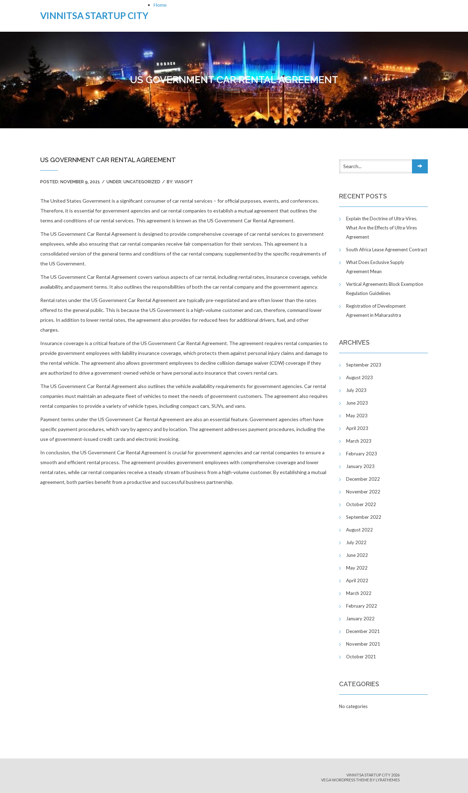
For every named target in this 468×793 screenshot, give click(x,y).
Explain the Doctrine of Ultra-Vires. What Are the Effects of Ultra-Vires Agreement (381, 228)
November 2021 (363, 644)
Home (160, 5)
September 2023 (363, 365)
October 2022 (361, 504)
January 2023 (360, 466)
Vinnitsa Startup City (94, 15)
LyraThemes (388, 779)
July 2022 (356, 542)
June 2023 (357, 403)
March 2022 (358, 593)
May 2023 (357, 415)
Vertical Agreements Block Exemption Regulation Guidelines (384, 288)
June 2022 (357, 555)
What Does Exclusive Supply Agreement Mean (375, 266)
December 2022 (363, 479)
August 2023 (359, 377)
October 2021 (361, 656)
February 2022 (361, 606)
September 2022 (363, 517)
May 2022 (357, 568)
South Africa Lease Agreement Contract (386, 249)
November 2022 (363, 491)
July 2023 (356, 390)
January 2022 (360, 618)
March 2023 (358, 441)
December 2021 (363, 631)
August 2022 (359, 530)
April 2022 (357, 580)
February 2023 (361, 453)
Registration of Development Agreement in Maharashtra (376, 310)
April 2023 (357, 428)
